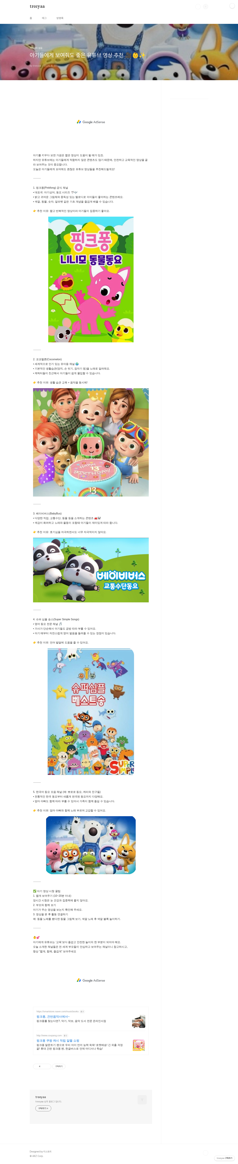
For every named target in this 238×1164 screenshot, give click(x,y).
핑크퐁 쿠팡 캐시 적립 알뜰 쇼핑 (58, 1040)
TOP (205, 1153)
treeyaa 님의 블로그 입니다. (48, 1101)
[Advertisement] (91, 122)
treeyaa (37, 6)
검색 (198, 6)
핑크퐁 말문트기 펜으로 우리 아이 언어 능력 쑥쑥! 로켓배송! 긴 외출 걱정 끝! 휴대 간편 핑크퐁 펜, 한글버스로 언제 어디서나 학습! (80, 1047)
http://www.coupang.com (49, 1035)
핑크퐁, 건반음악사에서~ (53, 1016)
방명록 (60, 18)
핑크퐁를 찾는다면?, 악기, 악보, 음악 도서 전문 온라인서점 (71, 1021)
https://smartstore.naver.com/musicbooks (58, 1011)
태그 (44, 18)
